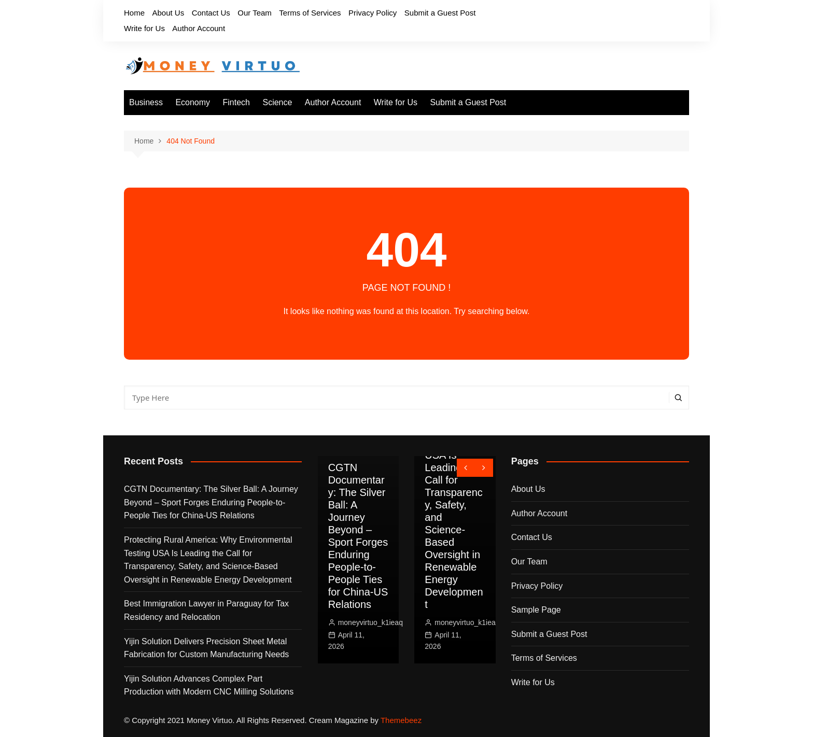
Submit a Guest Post (440, 12)
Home (134, 12)
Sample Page (536, 609)
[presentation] (466, 468)
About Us (168, 12)
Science (277, 102)
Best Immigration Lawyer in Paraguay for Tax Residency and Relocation (206, 610)
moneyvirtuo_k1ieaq (370, 622)
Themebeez (401, 720)
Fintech (236, 102)
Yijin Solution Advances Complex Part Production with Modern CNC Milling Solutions (208, 685)
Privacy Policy (372, 12)
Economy (192, 102)
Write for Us (144, 28)
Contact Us (211, 12)
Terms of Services (310, 12)
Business (146, 102)
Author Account (198, 28)
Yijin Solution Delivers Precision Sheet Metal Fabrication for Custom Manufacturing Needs (206, 648)
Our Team (254, 12)
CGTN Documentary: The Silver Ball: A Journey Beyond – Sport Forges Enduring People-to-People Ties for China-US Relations (211, 502)
